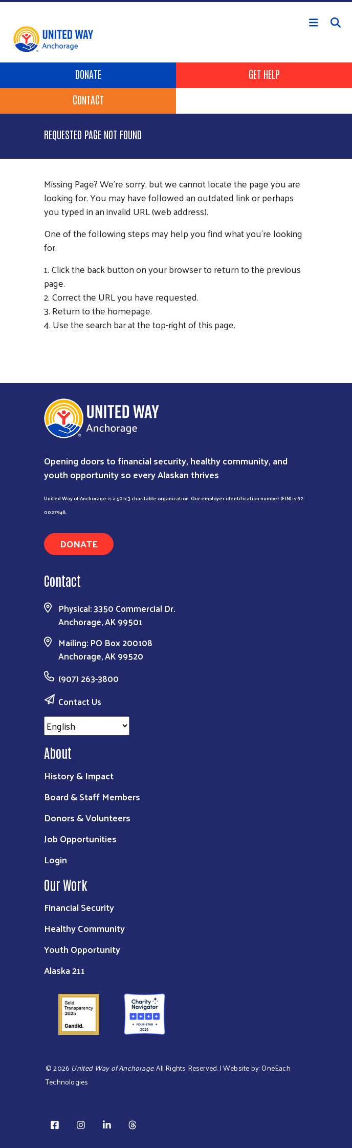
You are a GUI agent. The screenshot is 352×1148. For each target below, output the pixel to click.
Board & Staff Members (92, 796)
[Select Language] (86, 725)
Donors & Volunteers (87, 817)
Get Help (264, 73)
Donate (88, 73)
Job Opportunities (80, 838)
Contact (88, 99)
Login (55, 859)
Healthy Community (84, 928)
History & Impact (79, 775)
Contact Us (79, 701)
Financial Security (79, 907)
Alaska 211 (64, 970)
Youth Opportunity (82, 949)
